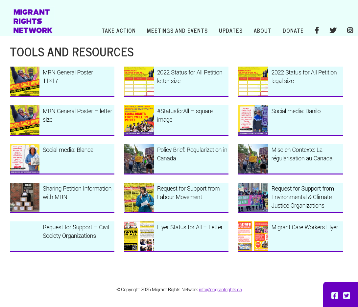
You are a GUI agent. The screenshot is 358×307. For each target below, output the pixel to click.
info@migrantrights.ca (220, 289)
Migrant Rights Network (32, 20)
